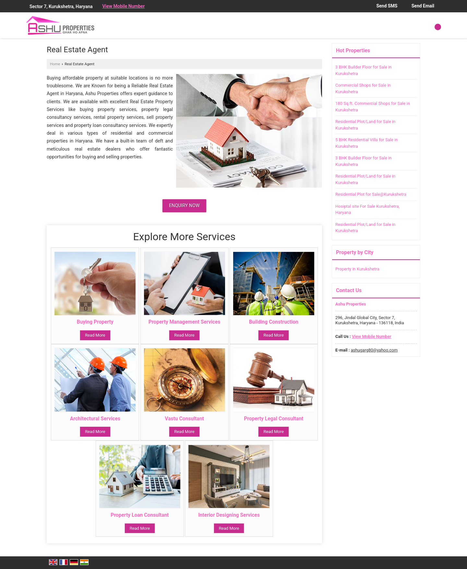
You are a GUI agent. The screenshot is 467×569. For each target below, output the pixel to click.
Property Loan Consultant (140, 515)
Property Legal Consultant (273, 419)
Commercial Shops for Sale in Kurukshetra (363, 88)
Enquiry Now (184, 205)
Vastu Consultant (184, 419)
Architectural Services (95, 419)
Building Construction (273, 322)
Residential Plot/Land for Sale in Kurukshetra (365, 124)
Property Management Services (184, 322)
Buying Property (95, 322)
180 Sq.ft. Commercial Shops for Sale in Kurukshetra (372, 106)
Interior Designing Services (229, 515)
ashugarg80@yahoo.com (374, 350)
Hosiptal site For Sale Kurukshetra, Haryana (367, 209)
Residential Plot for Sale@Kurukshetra (370, 194)
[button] (123, 6)
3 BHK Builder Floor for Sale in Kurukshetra (363, 70)
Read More (95, 335)
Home (55, 64)
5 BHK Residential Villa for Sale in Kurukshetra (366, 143)
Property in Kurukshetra (357, 268)
